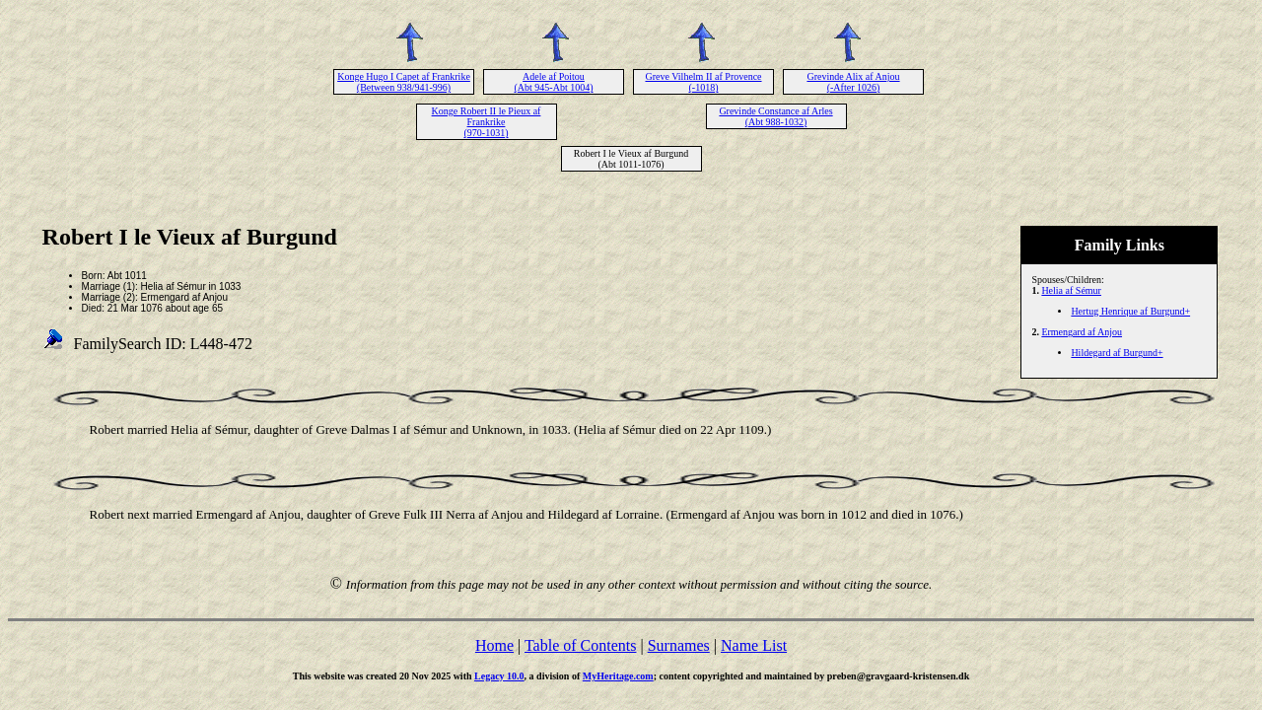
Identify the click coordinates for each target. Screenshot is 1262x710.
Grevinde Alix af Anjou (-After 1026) (852, 82)
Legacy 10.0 (499, 676)
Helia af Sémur (1071, 290)
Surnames (679, 645)
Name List (754, 645)
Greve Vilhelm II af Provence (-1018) (703, 82)
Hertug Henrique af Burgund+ (1130, 311)
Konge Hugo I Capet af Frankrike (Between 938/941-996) (403, 82)
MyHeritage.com (618, 676)
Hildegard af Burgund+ (1116, 352)
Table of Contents (581, 645)
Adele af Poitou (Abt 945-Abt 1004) (554, 82)
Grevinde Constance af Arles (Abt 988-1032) (775, 116)
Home (494, 645)
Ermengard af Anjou (1081, 331)
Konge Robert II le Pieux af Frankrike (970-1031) (486, 122)
